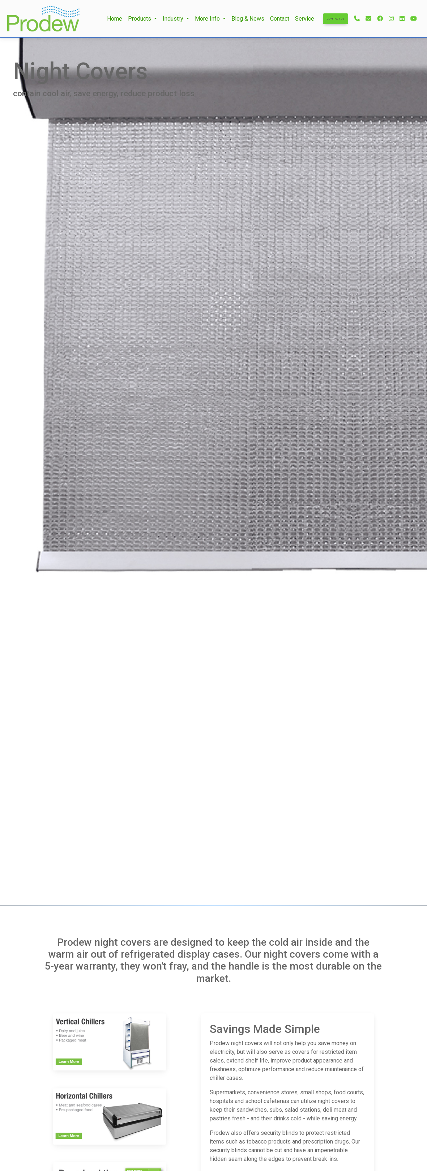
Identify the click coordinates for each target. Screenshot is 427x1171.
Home (114, 18)
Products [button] (140, 18)
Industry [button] (174, 18)
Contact (279, 18)
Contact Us (336, 18)
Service (304, 18)
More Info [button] (208, 18)
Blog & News (247, 18)
